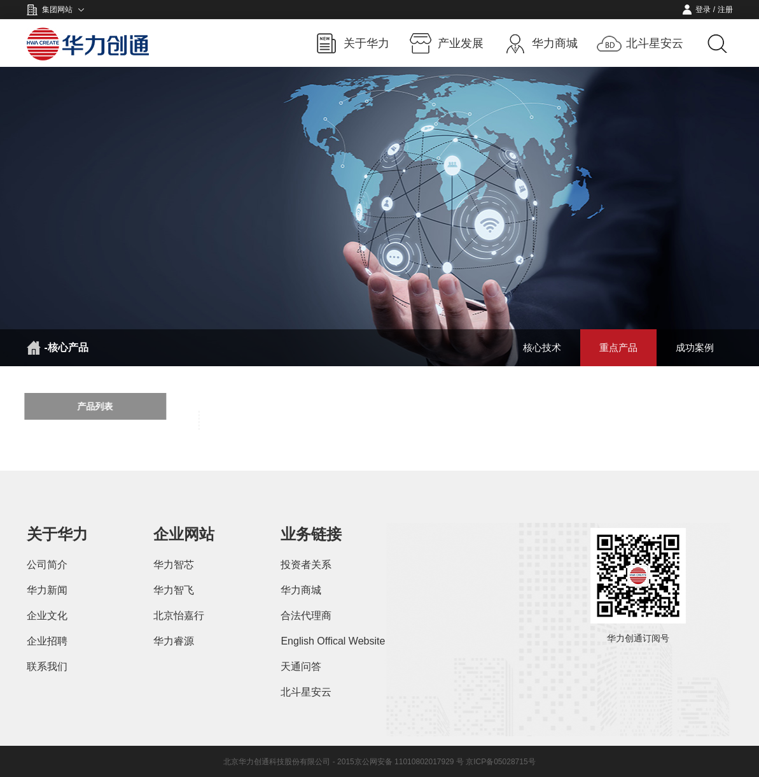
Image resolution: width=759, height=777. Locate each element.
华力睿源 (173, 641)
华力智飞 (173, 590)
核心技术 (542, 347)
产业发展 (461, 43)
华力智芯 (173, 564)
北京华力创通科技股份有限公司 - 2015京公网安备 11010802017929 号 (344, 761)
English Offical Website (333, 641)
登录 (703, 9)
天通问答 (301, 666)
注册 (725, 9)
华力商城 (555, 43)
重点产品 (618, 347)
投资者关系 (306, 564)
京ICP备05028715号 (500, 761)
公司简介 (47, 564)
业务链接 (311, 534)
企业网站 (183, 534)
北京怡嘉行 (178, 615)
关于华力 (366, 43)
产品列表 (89, 406)
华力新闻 (47, 590)
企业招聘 (47, 641)
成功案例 (695, 347)
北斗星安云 (654, 43)
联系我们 (47, 666)
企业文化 (47, 615)
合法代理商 (306, 615)
